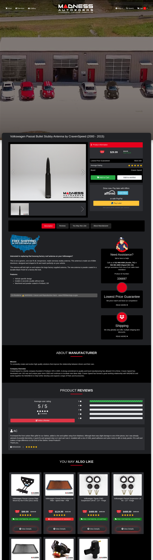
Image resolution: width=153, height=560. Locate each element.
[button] (83, 172)
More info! (138, 161)
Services (19, 8)
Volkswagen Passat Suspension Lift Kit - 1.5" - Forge (127, 499)
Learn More (123, 193)
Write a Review (42, 420)
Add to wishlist (129, 177)
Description (48, 226)
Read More (122, 305)
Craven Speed (136, 170)
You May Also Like (80, 226)
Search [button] (130, 8)
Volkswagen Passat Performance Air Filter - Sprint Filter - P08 (59, 499)
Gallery (32, 8)
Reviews (63, 226)
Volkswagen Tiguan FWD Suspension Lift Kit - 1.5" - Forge (93, 499)
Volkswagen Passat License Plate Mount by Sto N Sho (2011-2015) (25, 499)
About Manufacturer (101, 226)
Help (119, 8)
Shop (8, 8)
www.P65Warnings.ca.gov (68, 295)
